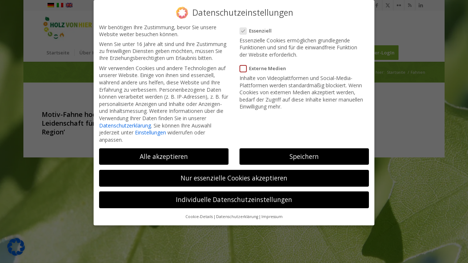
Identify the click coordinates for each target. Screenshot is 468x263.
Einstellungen (150, 132)
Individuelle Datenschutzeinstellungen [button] (234, 199)
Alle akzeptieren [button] (164, 156)
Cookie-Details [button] (199, 216)
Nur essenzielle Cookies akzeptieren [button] (234, 178)
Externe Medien (265, 68)
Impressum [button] (272, 216)
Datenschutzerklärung (125, 125)
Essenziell (257, 30)
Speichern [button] (304, 156)
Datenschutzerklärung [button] (237, 216)
